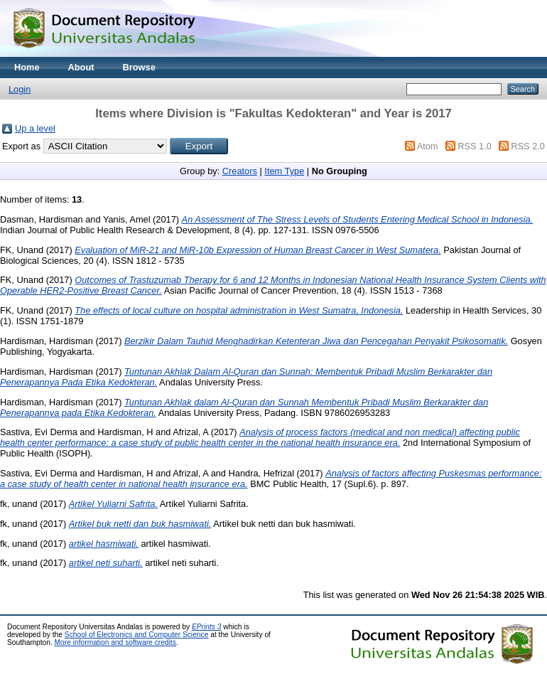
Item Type (284, 171)
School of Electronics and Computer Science (137, 635)
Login (20, 89)
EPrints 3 (207, 627)
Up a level (35, 128)
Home (27, 67)
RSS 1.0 (474, 146)
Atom (427, 146)
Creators (239, 171)
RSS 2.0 (528, 146)
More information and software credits (115, 642)
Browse (139, 67)
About (81, 67)
